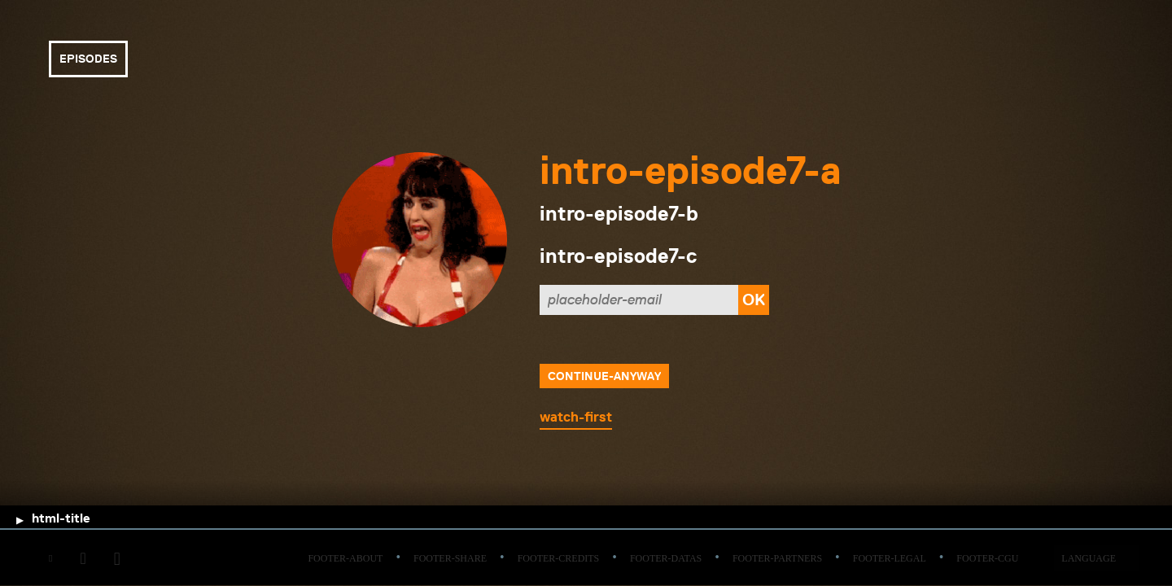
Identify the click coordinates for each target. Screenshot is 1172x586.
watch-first (576, 417)
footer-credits (559, 558)
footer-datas (666, 558)
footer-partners (777, 558)
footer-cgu (987, 558)
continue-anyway (604, 376)
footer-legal (889, 558)
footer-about (345, 558)
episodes (88, 58)
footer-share (450, 558)
